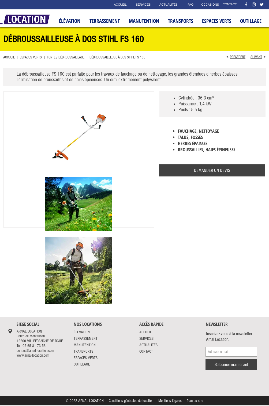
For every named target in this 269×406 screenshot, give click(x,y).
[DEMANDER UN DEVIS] (212, 170)
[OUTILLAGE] (87, 364)
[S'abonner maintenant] (231, 364)
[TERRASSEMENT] (90, 338)
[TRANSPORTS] (87, 351)
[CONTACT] (230, 4)
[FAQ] (191, 4)
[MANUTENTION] (88, 345)
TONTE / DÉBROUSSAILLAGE (65, 57)
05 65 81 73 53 (34, 346)
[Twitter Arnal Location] (261, 4)
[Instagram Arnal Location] (253, 4)
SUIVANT (256, 57)
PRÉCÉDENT (237, 57)
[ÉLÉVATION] (87, 332)
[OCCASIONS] (208, 4)
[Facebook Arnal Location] (246, 4)
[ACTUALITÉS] (169, 4)
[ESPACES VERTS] (90, 358)
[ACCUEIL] (121, 4)
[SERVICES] (143, 4)
